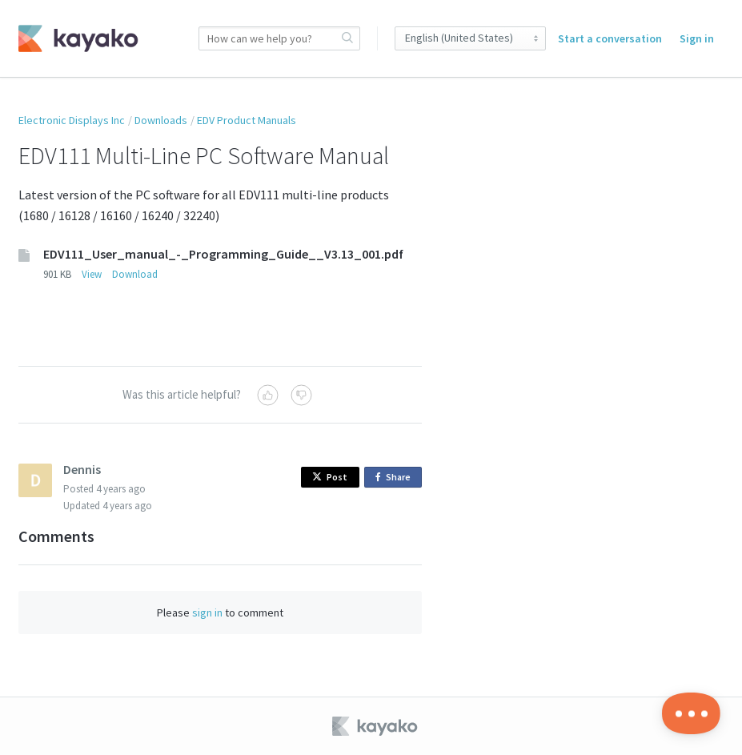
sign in (207, 612)
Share (395, 478)
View (92, 274)
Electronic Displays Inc (71, 120)
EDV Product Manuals (246, 120)
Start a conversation (610, 38)
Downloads (160, 120)
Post (329, 477)
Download (135, 274)
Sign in (697, 38)
